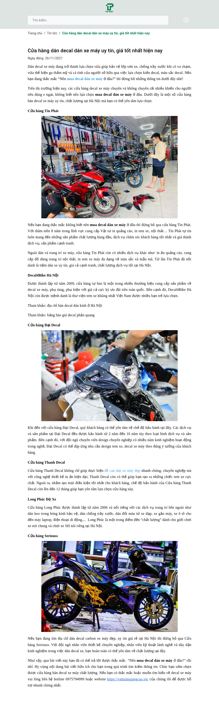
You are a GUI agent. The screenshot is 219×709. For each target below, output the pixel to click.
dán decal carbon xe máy (89, 638)
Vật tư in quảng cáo (116, 231)
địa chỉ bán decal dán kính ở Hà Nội (74, 305)
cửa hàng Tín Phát (90, 253)
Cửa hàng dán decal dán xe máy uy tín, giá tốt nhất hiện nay (95, 50)
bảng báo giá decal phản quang (71, 315)
